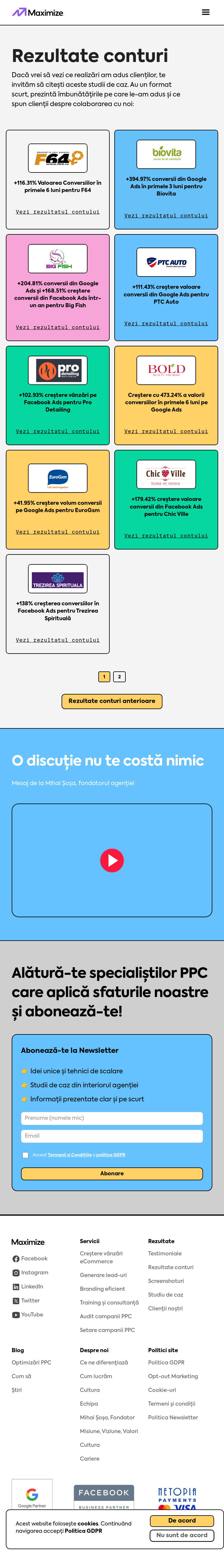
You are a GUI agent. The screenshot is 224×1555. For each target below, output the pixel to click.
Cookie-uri (162, 1390)
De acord (182, 1521)
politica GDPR (110, 1155)
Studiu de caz (165, 1295)
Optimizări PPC (31, 1363)
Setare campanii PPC (107, 1330)
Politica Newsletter (173, 1418)
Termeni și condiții (171, 1404)
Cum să (21, 1376)
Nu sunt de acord (182, 1536)
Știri (17, 1390)
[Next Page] (112, 701)
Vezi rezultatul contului (58, 211)
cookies (88, 1524)
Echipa (89, 1404)
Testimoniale (165, 1254)
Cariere (89, 1459)
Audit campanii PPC (106, 1316)
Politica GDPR (83, 1531)
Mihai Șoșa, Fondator (107, 1418)
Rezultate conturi (171, 1267)
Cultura (90, 1390)
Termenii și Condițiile (70, 1155)
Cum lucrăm (96, 1376)
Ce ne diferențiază (104, 1363)
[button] (205, 13)
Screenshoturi (166, 1281)
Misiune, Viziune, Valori (109, 1431)
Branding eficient (102, 1289)
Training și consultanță (109, 1303)
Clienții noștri (165, 1309)
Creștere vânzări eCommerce (101, 1257)
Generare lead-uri (103, 1275)
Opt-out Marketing (173, 1376)
